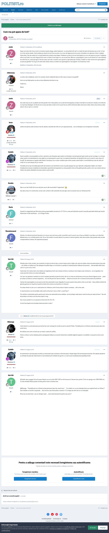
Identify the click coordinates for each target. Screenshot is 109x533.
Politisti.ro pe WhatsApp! (54, 25)
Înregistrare (102, 4)
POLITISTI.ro (12, 4)
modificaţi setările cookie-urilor (73, 527)
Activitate (20, 10)
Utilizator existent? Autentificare (86, 4)
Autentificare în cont (78, 478)
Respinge (103, 527)
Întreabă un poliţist (27, 39)
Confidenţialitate (46, 518)
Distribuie (87, 38)
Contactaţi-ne (57, 518)
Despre (54, 10)
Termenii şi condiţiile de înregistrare (59, 528)
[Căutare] (84, 9)
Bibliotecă (29, 10)
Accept (93, 527)
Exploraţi (5, 10)
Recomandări (44, 10)
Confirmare (62, 10)
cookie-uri (10, 527)
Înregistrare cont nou (30, 478)
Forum (13, 10)
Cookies (65, 518)
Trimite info (5, 14)
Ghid (36, 10)
